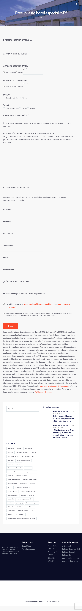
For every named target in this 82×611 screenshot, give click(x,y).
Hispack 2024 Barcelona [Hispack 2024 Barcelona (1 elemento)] (15, 496)
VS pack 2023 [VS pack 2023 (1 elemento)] (20, 519)
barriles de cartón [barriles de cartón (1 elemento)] (22, 456)
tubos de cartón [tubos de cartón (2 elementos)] (23, 515)
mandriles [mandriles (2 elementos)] (28, 500)
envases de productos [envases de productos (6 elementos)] (14, 484)
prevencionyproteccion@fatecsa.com (54, 386)
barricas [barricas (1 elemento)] (10, 452)
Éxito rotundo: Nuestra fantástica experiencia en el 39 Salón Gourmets (64, 418)
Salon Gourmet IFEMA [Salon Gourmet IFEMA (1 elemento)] (15, 511)
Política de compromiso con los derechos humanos (70, 563)
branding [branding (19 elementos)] (27, 460)
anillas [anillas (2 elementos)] (20, 448)
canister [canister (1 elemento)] (27, 464)
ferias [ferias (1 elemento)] (29, 488)
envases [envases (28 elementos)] (27, 476)
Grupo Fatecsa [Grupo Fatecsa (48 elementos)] (31, 492)
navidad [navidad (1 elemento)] (29, 503)
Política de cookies (70, 557)
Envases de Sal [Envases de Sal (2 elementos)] (29, 484)
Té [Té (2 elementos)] (33, 515)
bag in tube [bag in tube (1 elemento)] (29, 448)
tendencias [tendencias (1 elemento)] (11, 515)
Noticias (65, 411)
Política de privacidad (71, 554)
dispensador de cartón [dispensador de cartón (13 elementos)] (23, 468)
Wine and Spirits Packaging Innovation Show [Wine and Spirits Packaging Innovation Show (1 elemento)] (21, 523)
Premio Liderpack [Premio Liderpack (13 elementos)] (23, 507)
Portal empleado (29, 554)
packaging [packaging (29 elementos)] (11, 507)
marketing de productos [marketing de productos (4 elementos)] (15, 503)
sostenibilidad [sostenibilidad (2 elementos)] (30, 511)
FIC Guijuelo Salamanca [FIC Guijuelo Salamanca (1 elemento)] (15, 492)
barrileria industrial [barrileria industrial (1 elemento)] (23, 452)
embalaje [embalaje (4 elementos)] (11, 472)
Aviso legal (66, 551)
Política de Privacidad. (44, 392)
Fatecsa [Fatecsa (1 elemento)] (20, 488)
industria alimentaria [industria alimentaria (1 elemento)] (14, 500)
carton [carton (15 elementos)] (10, 468)
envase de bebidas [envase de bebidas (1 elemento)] (23, 472)
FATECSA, (57, 411)
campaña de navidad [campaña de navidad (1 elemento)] (14, 464)
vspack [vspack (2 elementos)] (10, 519)
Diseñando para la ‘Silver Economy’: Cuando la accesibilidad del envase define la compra (63, 433)
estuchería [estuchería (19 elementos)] (11, 488)
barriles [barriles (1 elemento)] (10, 456)
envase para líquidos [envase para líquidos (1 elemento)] (14, 476)
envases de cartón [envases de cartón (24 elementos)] (13, 480)
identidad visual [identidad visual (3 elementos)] (32, 496)
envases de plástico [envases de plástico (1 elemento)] (29, 480)
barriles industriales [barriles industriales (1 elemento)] (14, 460)
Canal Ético (27, 551)
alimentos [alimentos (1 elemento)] (11, 448)
